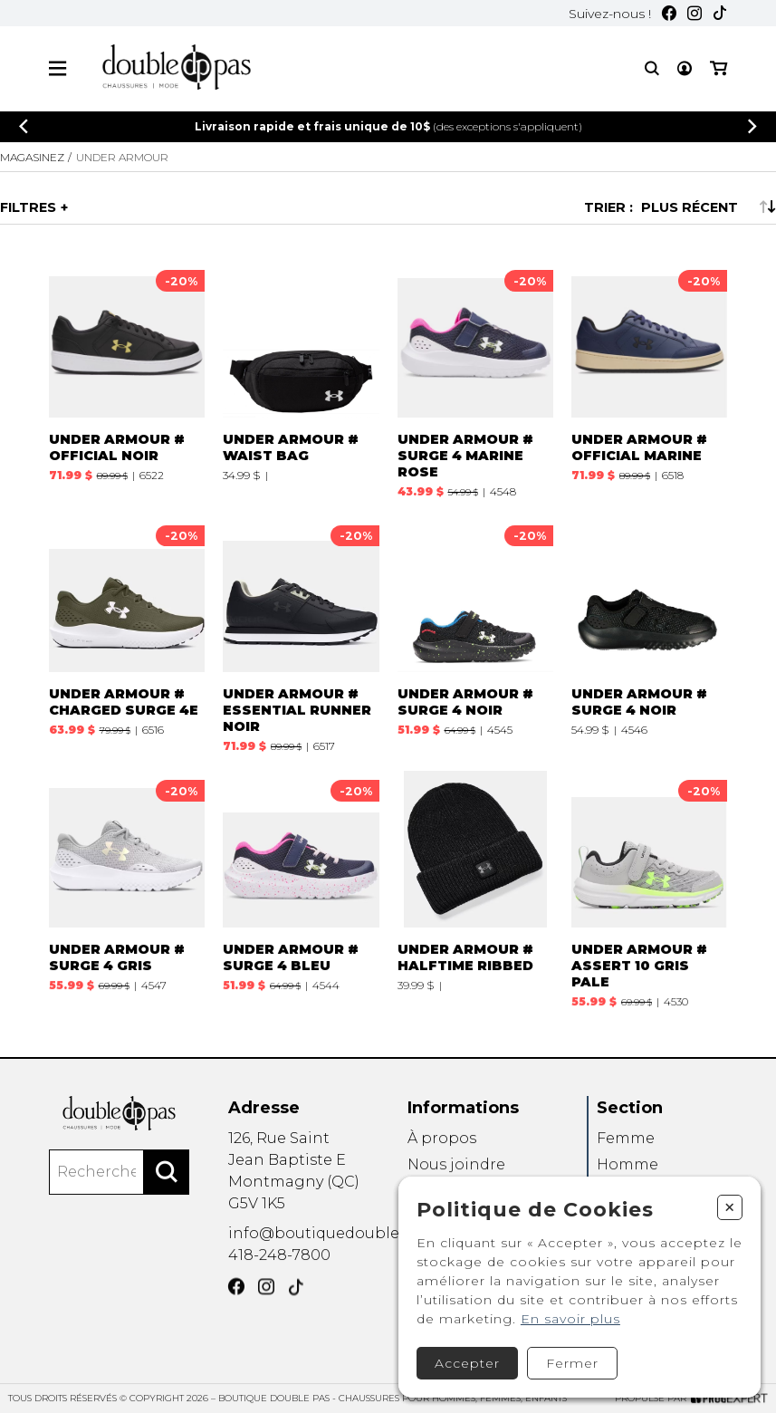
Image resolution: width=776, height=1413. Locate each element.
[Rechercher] (166, 1196)
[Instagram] (694, 13)
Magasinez (32, 157)
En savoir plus (570, 1319)
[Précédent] (23, 126)
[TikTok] (720, 13)
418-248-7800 (279, 1279)
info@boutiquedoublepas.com (345, 1253)
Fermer (572, 1363)
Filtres (28, 207)
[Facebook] (669, 13)
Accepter (467, 1363)
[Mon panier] (718, 68)
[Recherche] (652, 68)
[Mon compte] (684, 68)
